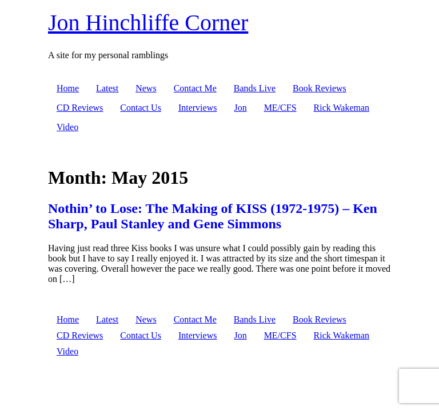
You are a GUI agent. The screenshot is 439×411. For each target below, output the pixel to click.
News (145, 88)
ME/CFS (280, 107)
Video (67, 127)
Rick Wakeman (342, 107)
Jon (240, 107)
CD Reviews (80, 107)
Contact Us (140, 107)
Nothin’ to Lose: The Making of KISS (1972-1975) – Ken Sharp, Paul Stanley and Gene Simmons (212, 216)
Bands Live (255, 88)
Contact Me (195, 88)
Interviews (197, 107)
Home (68, 88)
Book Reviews (319, 88)
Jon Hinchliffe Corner (148, 22)
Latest (107, 88)
